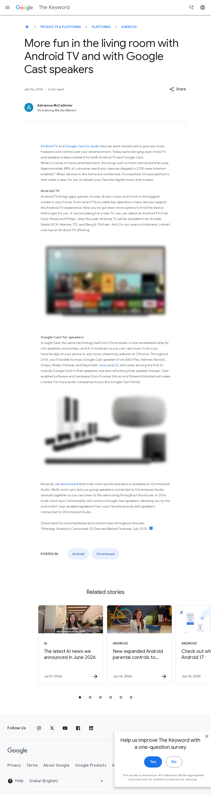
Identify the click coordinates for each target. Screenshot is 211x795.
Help (15, 781)
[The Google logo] (17, 750)
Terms (32, 765)
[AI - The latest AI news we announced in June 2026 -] (70, 644)
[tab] (80, 697)
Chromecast (105, 554)
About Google (56, 765)
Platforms (101, 27)
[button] (177, 89)
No (163, 770)
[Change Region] (67, 781)
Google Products (90, 765)
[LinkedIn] (91, 728)
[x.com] (52, 728)
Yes (143, 770)
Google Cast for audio (82, 146)
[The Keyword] (27, 26)
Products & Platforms (60, 27)
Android (129, 27)
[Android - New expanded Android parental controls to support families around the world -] (139, 644)
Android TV (49, 146)
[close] (196, 744)
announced (69, 484)
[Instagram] (39, 728)
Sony (103, 365)
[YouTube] (65, 728)
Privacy (14, 765)
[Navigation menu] (7, 7)
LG (116, 365)
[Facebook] (78, 728)
